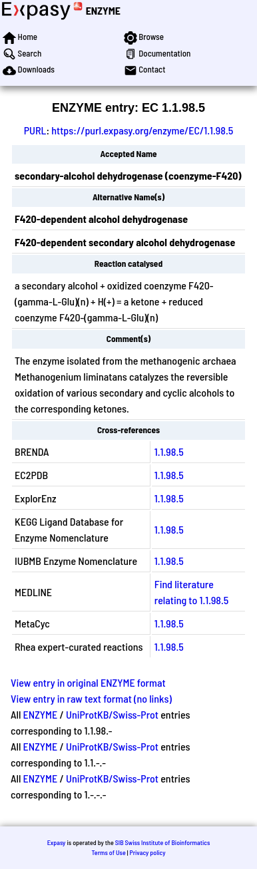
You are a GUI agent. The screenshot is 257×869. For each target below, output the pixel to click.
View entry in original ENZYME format (88, 682)
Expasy (56, 842)
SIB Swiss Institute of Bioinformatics (162, 842)
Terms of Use (108, 852)
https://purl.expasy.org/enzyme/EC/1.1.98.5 (142, 130)
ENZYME (103, 10)
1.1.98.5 (169, 451)
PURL (35, 130)
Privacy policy (147, 852)
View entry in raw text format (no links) (91, 698)
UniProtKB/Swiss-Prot (112, 714)
